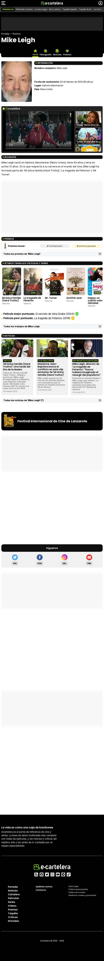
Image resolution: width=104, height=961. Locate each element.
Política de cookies (77, 892)
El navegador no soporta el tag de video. (38, 131)
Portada (5, 33)
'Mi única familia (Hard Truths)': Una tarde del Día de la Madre (16, 366)
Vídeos (12, 905)
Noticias (13, 890)
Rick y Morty (54, 9)
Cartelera (14, 894)
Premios (13, 909)
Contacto (41, 890)
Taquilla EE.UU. (85, 9)
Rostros (17, 33)
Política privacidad (78, 889)
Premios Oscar (16, 246)
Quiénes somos (44, 886)
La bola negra (41, 9)
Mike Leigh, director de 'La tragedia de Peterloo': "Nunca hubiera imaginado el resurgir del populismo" (86, 369)
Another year (74, 298)
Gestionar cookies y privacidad (82, 895)
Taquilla (13, 913)
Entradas (13, 921)
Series (11, 902)
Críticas (13, 917)
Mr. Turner (51, 298)
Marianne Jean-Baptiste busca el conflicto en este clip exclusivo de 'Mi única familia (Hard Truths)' (51, 369)
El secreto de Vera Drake (50, 313)
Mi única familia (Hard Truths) (11, 299)
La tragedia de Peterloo (32, 299)
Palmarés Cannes (24, 9)
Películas (13, 898)
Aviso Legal (73, 886)
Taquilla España (69, 9)
